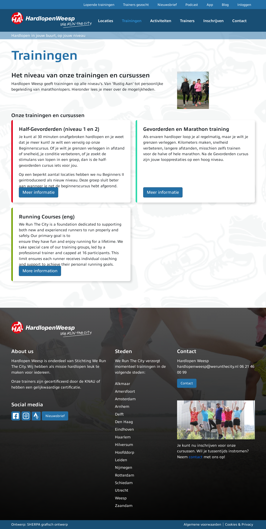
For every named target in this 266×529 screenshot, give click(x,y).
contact (196, 457)
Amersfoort (125, 391)
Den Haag (124, 422)
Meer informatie (38, 192)
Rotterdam (124, 475)
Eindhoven (124, 429)
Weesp (121, 498)
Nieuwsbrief (167, 5)
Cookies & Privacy (239, 524)
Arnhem (122, 406)
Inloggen (244, 5)
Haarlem (123, 437)
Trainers (187, 21)
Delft (119, 414)
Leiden (121, 460)
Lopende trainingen (98, 5)
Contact (239, 21)
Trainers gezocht (136, 5)
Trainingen (131, 21)
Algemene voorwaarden (202, 524)
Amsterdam (125, 399)
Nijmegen (123, 467)
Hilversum (124, 445)
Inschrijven (213, 21)
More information (39, 270)
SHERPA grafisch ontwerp (47, 524)
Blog (225, 5)
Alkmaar (122, 384)
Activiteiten (160, 21)
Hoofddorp (124, 452)
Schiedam (124, 483)
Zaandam (123, 506)
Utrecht (121, 490)
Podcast (191, 5)
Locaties (105, 21)
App (210, 5)
